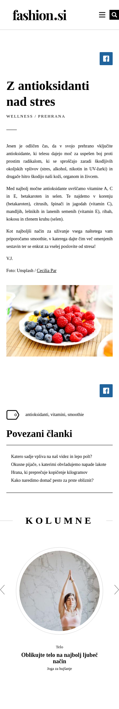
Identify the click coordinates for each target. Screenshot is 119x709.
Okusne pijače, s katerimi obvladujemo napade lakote (58, 464)
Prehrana (51, 116)
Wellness (19, 116)
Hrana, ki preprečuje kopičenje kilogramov (49, 472)
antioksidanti (36, 414)
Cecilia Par (46, 270)
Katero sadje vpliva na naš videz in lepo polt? (51, 456)
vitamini (57, 414)
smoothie (76, 414)
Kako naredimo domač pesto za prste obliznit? (52, 480)
